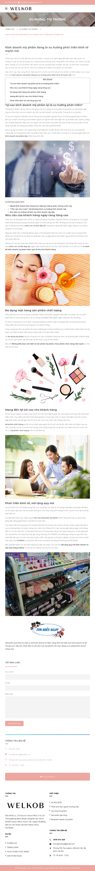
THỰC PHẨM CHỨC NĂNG (17, 851)
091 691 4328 (14, 749)
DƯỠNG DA (11, 843)
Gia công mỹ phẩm (58, 811)
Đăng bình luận (14, 723)
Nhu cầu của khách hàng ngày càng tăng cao (30, 88)
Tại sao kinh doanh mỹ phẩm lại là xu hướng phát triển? (34, 84)
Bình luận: (9, 694)
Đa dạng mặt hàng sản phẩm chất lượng (28, 92)
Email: (7, 683)
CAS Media (75, 868)
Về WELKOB (55, 802)
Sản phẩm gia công (58, 815)
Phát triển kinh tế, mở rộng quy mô (25, 101)
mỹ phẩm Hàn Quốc (49, 318)
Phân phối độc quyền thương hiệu (64, 807)
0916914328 (12, 2)
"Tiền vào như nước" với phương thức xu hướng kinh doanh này (38, 209)
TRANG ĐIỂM (11, 847)
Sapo (57, 868)
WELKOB (38, 868)
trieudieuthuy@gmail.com (31, 2)
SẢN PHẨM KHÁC (13, 856)
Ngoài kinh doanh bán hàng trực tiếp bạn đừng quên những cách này (41, 206)
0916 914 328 (59, 840)
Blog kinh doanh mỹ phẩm (61, 819)
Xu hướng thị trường (28, 29)
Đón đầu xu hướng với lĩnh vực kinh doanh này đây (32, 212)
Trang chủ (9, 29)
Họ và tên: (9, 672)
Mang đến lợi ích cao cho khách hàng (26, 96)
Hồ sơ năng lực (47, 777)
